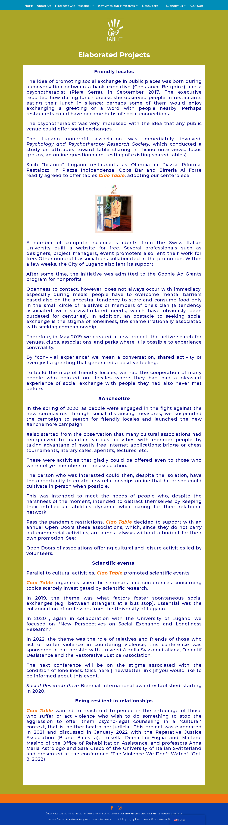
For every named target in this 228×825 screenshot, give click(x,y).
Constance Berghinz (159, 86)
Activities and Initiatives (116, 6)
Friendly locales (114, 71)
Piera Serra (86, 92)
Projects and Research (72, 6)
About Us (44, 6)
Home (28, 6)
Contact (197, 6)
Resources (150, 6)
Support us (174, 6)
